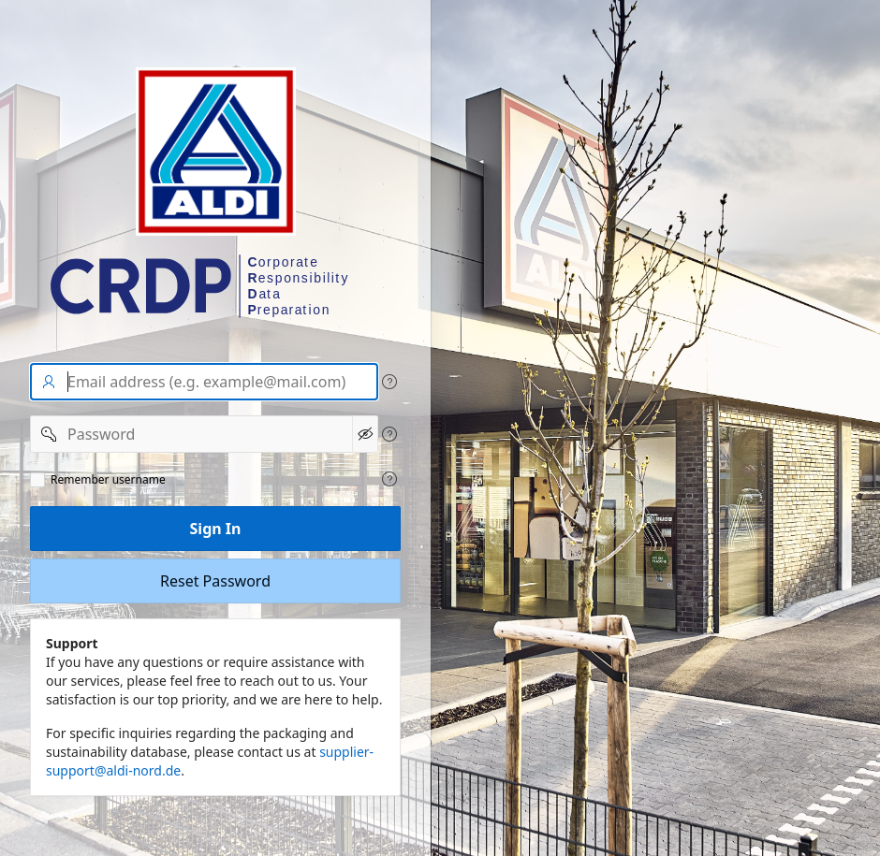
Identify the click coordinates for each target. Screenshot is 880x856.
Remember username (108, 479)
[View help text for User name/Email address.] (389, 381)
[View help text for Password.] (389, 434)
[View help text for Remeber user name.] (389, 479)
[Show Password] (365, 434)
